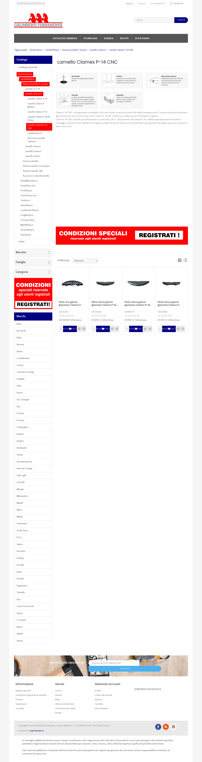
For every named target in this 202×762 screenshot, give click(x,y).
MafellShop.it (27, 225)
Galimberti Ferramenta (147, 688)
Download (90, 38)
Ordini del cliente (103, 695)
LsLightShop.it (27, 215)
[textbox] (153, 20)
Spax (19, 572)
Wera (19, 627)
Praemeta (22, 523)
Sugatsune (22, 585)
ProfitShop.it (26, 190)
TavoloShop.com (29, 195)
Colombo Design (25, 372)
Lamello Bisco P (35, 133)
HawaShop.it (27, 205)
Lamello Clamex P (98, 50)
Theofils (21, 592)
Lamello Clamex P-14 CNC (37, 127)
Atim (19, 324)
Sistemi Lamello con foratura (36, 166)
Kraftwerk (22, 448)
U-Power (21, 620)
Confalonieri (23, 358)
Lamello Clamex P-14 (37, 99)
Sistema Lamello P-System (74, 50)
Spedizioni (21, 703)
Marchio (21, 252)
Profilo (98, 690)
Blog (57, 699)
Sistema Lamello (30, 161)
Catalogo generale (65, 38)
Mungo (20, 489)
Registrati (129, 4)
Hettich (20, 434)
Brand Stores (36, 50)
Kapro (20, 613)
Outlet (21, 241)
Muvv (19, 509)
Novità (124, 38)
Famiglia (21, 262)
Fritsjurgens (22, 427)
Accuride (21, 330)
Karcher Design (24, 468)
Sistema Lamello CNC (33, 171)
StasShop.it (26, 235)
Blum (19, 337)
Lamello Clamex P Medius (36, 105)
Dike (19, 385)
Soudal (20, 565)
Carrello (99, 703)
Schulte (20, 578)
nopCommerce (36, 731)
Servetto (21, 551)
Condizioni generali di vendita (31, 695)
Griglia (179, 260)
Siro (19, 599)
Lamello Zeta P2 (32, 156)
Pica (19, 537)
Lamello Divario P (33, 151)
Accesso (142, 4)
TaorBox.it (25, 200)
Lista (185, 260)
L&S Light (21, 475)
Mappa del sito (23, 690)
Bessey (20, 344)
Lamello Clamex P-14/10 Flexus (39, 118)
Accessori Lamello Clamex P (36, 140)
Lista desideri (101, 708)
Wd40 (20, 633)
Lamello (21, 482)
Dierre (20, 392)
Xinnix (20, 640)
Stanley (20, 558)
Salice (20, 544)
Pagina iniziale (21, 50)
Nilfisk (20, 516)
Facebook (158, 727)
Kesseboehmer (24, 461)
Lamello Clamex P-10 (37, 112)
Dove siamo (142, 38)
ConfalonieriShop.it (30, 210)
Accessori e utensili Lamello (36, 176)
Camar (20, 365)
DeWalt (20, 379)
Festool (20, 420)
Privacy (19, 699)
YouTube (173, 727)
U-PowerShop (27, 220)
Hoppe (20, 441)
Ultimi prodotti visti (64, 703)
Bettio (20, 351)
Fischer (20, 413)
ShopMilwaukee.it (29, 181)
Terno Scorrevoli (25, 606)
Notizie (58, 695)
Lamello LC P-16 (32, 89)
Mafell (20, 503)
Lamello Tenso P (33, 146)
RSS (166, 727)
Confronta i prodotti (65, 708)
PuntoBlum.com (28, 185)
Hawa (20, 454)
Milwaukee (22, 496)
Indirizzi (98, 699)
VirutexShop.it (27, 230)
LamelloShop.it (52, 50)
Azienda (108, 38)
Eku (18, 406)
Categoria (22, 272)
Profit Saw (22, 530)
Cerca (58, 690)
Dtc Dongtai (23, 399)
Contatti (20, 708)
